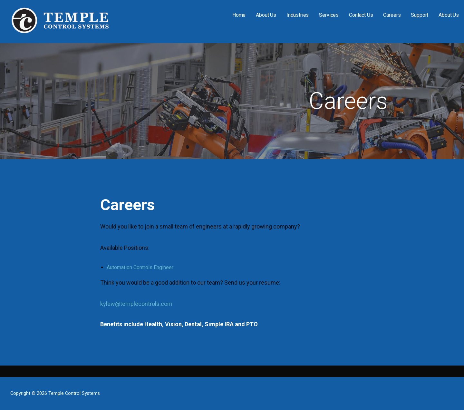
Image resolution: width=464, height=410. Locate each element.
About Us (266, 15)
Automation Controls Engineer (140, 267)
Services (329, 15)
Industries (297, 15)
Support (419, 15)
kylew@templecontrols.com (136, 303)
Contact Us (361, 15)
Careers (392, 15)
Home (239, 15)
